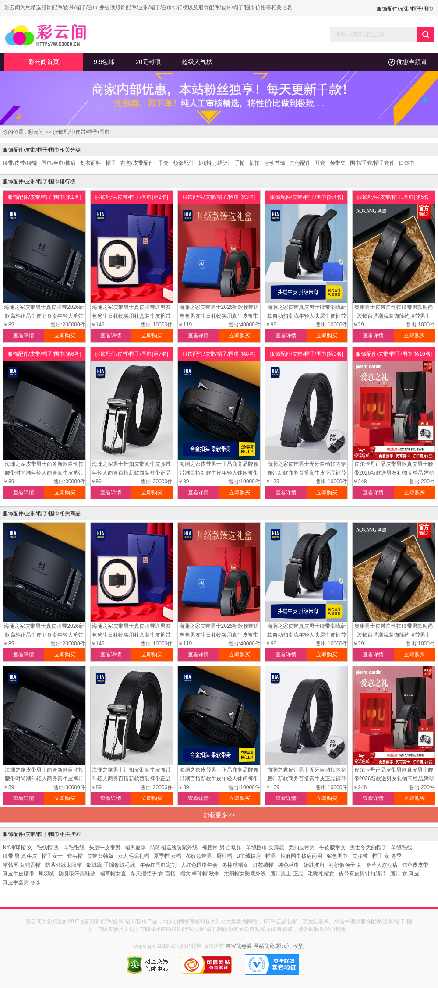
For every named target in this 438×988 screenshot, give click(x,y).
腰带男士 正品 (286, 874)
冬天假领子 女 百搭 (153, 874)
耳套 (320, 163)
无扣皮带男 (302, 847)
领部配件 (183, 163)
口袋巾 (407, 163)
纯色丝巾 (288, 865)
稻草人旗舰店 (382, 865)
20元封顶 (148, 61)
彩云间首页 (43, 61)
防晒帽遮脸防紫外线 (174, 847)
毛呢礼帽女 (321, 874)
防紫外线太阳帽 (63, 865)
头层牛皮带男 (104, 847)
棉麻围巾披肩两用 (301, 856)
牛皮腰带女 (332, 847)
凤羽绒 (46, 874)
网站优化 (264, 946)
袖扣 (254, 163)
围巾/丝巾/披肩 (59, 163)
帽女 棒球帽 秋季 (200, 874)
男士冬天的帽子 (368, 847)
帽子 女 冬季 (387, 856)
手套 (163, 163)
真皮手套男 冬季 (22, 882)
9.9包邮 (104, 61)
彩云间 (36, 132)
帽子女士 (52, 856)
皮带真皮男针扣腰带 (362, 874)
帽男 (270, 856)
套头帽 (75, 856)
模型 (298, 946)
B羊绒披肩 (249, 856)
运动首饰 (274, 163)
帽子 (111, 163)
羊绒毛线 (401, 847)
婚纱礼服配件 (214, 163)
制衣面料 (90, 163)
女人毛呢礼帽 (133, 856)
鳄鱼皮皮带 (415, 865)
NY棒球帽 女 (17, 847)
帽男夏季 (135, 847)
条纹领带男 (199, 856)
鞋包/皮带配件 (136, 163)
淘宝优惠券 (239, 946)
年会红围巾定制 (158, 865)
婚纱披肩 (314, 865)
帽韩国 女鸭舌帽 (22, 865)
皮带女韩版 (100, 856)
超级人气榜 (197, 61)
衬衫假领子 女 (345, 865)
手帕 (239, 163)
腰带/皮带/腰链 (20, 163)
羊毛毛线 (74, 847)
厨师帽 (224, 856)
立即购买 (64, 336)
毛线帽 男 (48, 847)
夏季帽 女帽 (167, 856)
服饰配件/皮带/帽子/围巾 (81, 132)
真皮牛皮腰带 (18, 874)
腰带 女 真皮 (405, 874)
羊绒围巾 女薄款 (265, 847)
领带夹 (338, 163)
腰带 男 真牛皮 (20, 856)
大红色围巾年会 (199, 865)
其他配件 (300, 163)
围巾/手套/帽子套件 (372, 163)
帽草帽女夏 (113, 874)
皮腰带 (360, 856)
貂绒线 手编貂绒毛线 (110, 865)
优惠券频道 (407, 62)
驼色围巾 (337, 856)
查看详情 (23, 336)
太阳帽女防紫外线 (245, 874)
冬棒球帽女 (235, 865)
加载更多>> (219, 814)
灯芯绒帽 (263, 865)
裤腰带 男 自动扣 (222, 847)
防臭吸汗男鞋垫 (77, 874)
